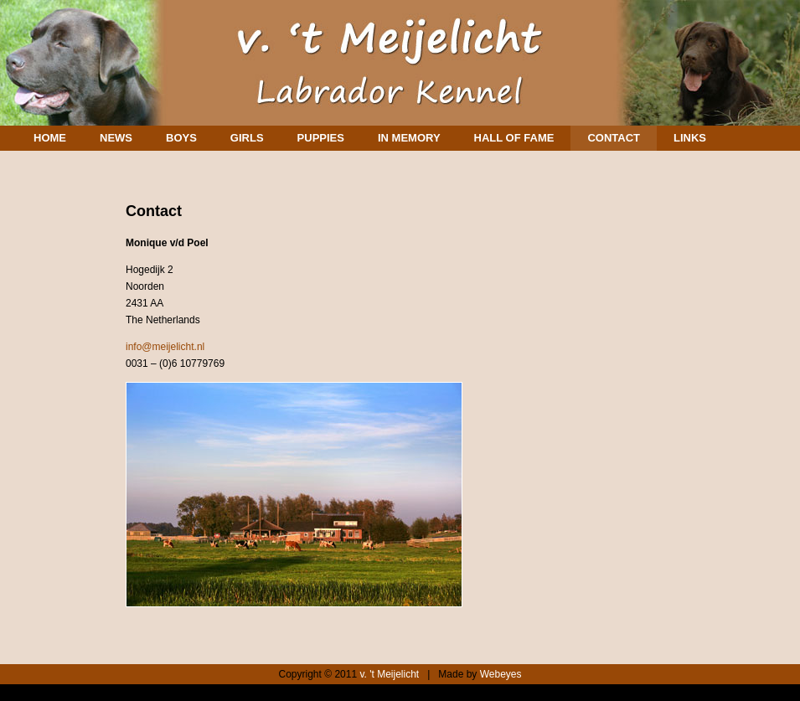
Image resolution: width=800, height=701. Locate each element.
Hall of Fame (514, 137)
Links (690, 137)
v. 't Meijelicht (389, 674)
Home (50, 137)
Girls (247, 137)
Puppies (320, 137)
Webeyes (501, 674)
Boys (181, 137)
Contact (613, 137)
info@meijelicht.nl (165, 347)
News (116, 137)
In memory (409, 137)
